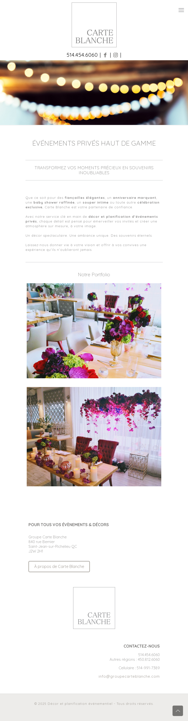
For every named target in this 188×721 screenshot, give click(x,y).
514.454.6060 (149, 654)
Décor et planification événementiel (80, 704)
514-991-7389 (148, 668)
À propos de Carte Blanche (59, 566)
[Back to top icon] (178, 711)
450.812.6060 (149, 659)
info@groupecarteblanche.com (129, 676)
